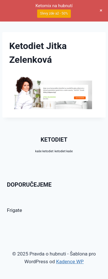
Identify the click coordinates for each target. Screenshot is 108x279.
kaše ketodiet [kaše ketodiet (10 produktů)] (44, 151)
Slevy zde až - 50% (54, 13)
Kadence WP (70, 261)
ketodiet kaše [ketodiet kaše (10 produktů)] (64, 151)
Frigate (14, 210)
